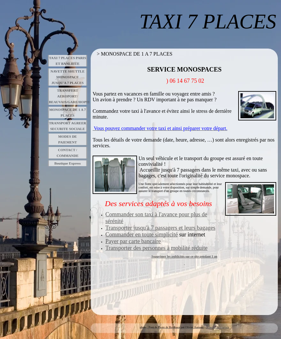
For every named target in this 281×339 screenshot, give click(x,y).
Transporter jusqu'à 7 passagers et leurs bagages (160, 228)
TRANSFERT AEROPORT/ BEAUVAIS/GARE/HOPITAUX (68, 96)
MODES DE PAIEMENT (67, 139)
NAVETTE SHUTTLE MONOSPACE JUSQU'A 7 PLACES (67, 77)
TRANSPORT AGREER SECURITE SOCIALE (67, 126)
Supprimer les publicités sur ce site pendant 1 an (184, 256)
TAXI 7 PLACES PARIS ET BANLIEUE (67, 60)
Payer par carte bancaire (133, 241)
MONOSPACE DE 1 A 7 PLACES (67, 112)
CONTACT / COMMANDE (67, 153)
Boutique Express (67, 163)
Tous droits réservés (217, 327)
